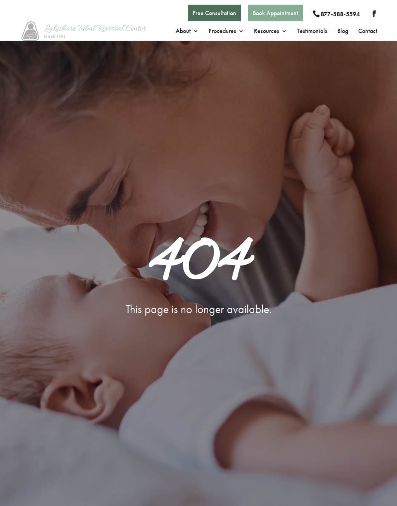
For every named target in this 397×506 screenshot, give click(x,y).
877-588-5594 (340, 14)
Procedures (222, 31)
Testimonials (312, 31)
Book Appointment (275, 13)
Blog (342, 31)
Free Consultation (214, 13)
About (183, 31)
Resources (266, 31)
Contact (367, 31)
